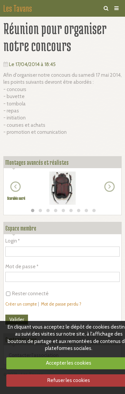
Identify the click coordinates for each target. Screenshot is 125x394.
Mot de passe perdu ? (61, 304)
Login (11, 241)
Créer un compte (21, 304)
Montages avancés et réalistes (37, 162)
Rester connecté (27, 294)
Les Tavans (17, 8)
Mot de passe (20, 267)
